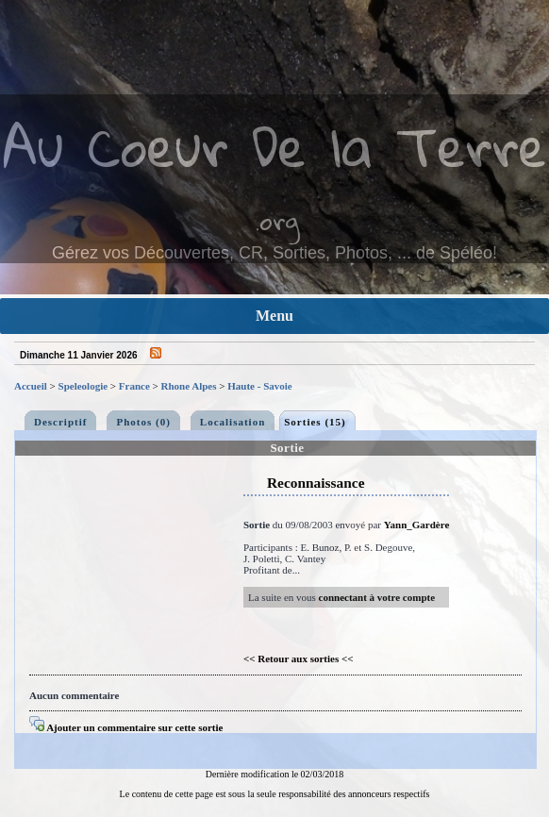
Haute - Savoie (259, 386)
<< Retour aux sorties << (298, 658)
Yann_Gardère (416, 524)
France (134, 386)
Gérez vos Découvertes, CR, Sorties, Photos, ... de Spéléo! (274, 252)
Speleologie (83, 386)
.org (277, 220)
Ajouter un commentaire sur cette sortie (126, 727)
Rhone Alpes (189, 386)
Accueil (30, 386)
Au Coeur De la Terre (275, 145)
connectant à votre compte (377, 597)
